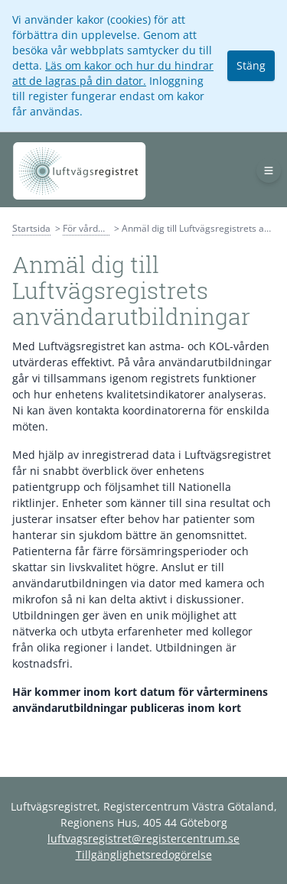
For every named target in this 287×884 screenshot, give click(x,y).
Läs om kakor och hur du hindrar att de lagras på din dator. (113, 73)
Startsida (31, 228)
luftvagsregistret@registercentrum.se (143, 838)
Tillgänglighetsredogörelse (144, 854)
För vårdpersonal (99, 228)
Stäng (251, 65)
